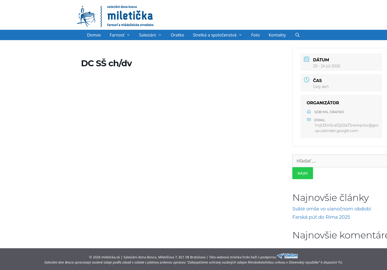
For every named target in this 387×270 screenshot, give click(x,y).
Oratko (177, 35)
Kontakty (277, 35)
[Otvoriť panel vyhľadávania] (297, 35)
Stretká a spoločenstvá (220, 35)
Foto (255, 35)
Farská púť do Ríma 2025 (321, 217)
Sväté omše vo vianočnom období (331, 209)
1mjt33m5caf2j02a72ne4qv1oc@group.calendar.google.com (346, 128)
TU (340, 262)
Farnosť (122, 35)
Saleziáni (152, 35)
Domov (94, 35)
